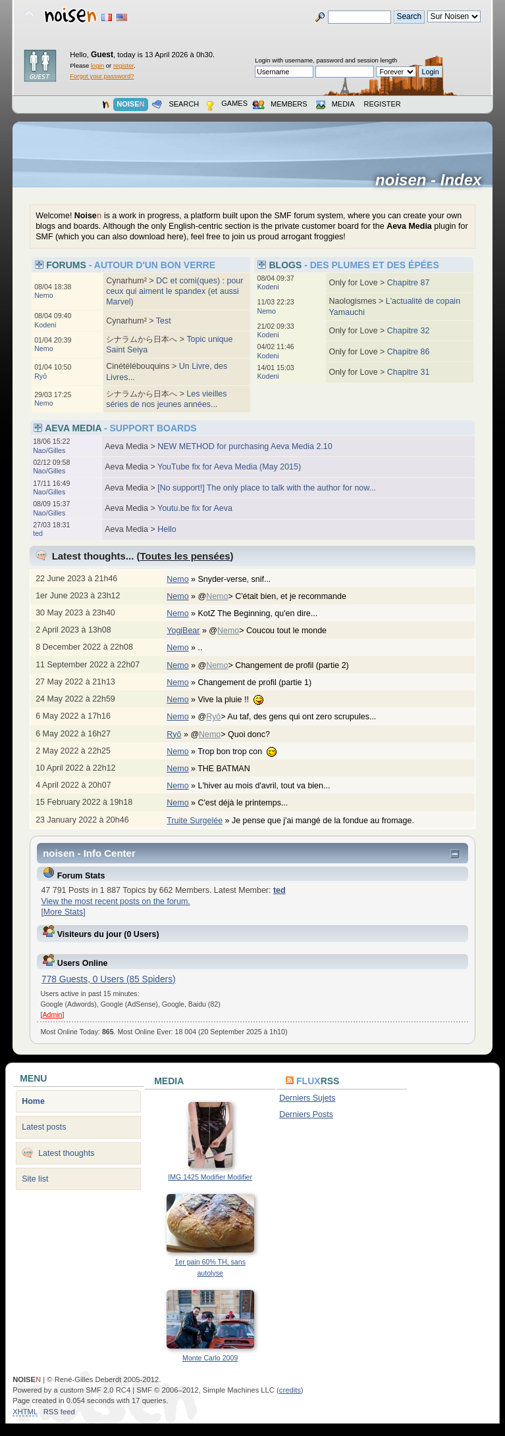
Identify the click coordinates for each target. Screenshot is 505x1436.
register (123, 65)
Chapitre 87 (408, 282)
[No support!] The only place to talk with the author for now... (266, 487)
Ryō (40, 376)
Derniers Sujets (307, 1098)
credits (290, 1390)
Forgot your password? (102, 76)
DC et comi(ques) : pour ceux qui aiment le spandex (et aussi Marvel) (174, 291)
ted (38, 533)
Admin (52, 1014)
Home (33, 1101)
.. (206, 647)
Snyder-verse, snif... (241, 579)
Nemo (43, 295)
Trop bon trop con (244, 751)
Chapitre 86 (408, 351)
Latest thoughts (66, 1153)
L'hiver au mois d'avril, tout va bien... (270, 785)
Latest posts (44, 1127)
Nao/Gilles (49, 450)
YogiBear (183, 630)
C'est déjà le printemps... (249, 802)
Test (163, 320)
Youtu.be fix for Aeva (194, 508)
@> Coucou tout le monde (274, 630)
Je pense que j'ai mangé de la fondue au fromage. (329, 820)
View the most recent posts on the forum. (115, 901)
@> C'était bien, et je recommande (278, 596)
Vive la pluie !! (237, 699)
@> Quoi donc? (236, 734)
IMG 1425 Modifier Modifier (210, 1177)
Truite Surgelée (195, 820)
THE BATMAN (230, 768)
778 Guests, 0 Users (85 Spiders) (108, 979)
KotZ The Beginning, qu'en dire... (264, 613)
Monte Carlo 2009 (210, 1358)
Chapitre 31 (408, 372)
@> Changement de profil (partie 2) (280, 665)
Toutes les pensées (185, 556)
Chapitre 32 (408, 330)
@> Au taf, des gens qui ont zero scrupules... (293, 716)
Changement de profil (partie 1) (261, 682)
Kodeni (45, 325)
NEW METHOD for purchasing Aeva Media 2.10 (244, 446)
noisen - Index (433, 180)
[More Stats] (63, 912)
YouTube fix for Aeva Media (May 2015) (229, 466)
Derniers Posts (306, 1114)
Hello (166, 529)
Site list (35, 1179)
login (97, 65)
